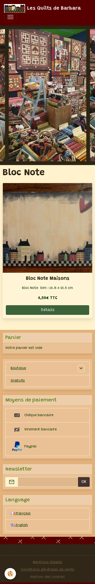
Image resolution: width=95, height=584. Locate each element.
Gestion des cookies (47, 577)
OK (83, 482)
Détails (47, 310)
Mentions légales (47, 562)
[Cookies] (10, 573)
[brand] (42, 8)
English (19, 525)
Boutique (18, 368)
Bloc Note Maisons (47, 278)
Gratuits (18, 381)
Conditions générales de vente (47, 570)
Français (21, 513)
